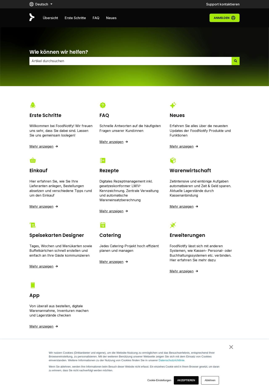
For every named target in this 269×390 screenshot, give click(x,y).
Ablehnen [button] (210, 380)
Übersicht (50, 18)
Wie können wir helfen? (58, 52)
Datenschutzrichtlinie (172, 360)
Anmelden (224, 18)
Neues (111, 18)
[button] (186, 380)
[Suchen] (236, 61)
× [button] (231, 347)
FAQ (96, 18)
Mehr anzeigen (41, 146)
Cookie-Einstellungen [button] (159, 380)
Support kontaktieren (223, 4)
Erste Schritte (75, 18)
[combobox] (130, 61)
